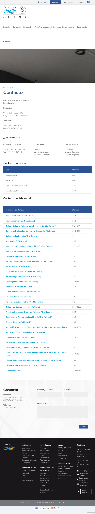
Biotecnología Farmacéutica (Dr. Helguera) (23, 276)
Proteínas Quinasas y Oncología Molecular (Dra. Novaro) (29, 312)
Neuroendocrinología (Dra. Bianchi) (20, 221)
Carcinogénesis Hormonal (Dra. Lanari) (22, 281)
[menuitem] (89, 2)
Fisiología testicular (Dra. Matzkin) (20, 297)
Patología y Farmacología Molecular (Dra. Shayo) (26, 342)
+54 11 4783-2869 (13, 125)
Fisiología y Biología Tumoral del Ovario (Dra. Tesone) (28, 347)
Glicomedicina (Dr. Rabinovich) (18, 322)
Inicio (5, 87)
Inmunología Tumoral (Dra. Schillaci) (20, 337)
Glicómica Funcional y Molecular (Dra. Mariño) (24, 292)
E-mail (67, 389)
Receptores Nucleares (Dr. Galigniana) (21, 266)
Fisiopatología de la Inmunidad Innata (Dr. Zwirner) (26, 365)
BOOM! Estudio (70, 502)
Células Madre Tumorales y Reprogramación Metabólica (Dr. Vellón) (33, 360)
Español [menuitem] (57, 508)
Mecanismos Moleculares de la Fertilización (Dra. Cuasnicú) (30, 246)
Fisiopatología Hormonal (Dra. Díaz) (21, 256)
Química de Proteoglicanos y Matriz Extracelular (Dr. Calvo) (30, 231)
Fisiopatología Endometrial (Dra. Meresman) (24, 302)
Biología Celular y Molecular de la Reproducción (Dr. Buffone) (31, 226)
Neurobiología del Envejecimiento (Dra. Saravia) (25, 332)
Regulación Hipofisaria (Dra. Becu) (20, 216)
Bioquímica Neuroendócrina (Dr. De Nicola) (23, 251)
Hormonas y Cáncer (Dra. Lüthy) (19, 287)
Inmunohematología (14, 370)
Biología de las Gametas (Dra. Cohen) (21, 236)
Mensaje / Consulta (45, 404)
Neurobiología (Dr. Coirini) (16, 241)
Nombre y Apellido (45, 389)
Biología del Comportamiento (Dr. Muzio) (23, 307)
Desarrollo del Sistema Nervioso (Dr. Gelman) (24, 271)
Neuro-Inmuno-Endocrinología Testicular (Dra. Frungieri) (29, 261)
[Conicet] (9, 444)
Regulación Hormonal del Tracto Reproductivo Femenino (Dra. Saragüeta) (36, 327)
